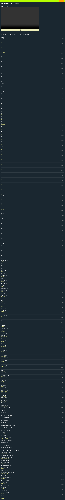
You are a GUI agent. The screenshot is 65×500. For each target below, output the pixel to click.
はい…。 (3, 168)
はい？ (2, 38)
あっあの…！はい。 (5, 377)
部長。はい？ (4, 290)
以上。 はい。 (4, 305)
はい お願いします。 (5, 435)
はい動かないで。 (5, 420)
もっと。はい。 (4, 320)
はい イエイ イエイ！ (6, 310)
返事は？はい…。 (5, 405)
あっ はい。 (3, 300)
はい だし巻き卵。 (5, 445)
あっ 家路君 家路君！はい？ (7, 470)
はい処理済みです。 (5, 460)
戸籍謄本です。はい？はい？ (7, 457)
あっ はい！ (3, 278)
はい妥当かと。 (4, 432)
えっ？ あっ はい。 (5, 375)
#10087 (2, 34)
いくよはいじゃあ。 (5, 490)
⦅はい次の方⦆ (4, 482)
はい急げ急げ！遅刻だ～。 (7, 477)
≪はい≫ (3, 73)
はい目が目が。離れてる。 (7, 415)
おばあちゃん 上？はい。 (6, 452)
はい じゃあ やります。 (6, 475)
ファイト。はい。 (5, 275)
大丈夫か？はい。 (5, 387)
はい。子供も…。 (5, 355)
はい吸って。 (4, 338)
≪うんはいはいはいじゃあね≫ (8, 425)
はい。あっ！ (4, 315)
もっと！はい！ (4, 322)
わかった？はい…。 (5, 380)
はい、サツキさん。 (5, 362)
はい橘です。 (4, 395)
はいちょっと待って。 (6, 495)
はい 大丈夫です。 (5, 367)
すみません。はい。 (5, 328)
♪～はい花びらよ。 (5, 348)
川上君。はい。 (4, 412)
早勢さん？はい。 (5, 385)
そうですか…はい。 (5, 442)
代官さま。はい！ (5, 333)
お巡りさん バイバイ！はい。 (8, 372)
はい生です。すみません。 (7, 455)
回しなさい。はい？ (5, 407)
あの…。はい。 (4, 308)
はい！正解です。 (5, 358)
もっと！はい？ (4, 325)
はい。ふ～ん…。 (5, 360)
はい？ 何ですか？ (5, 467)
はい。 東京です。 (5, 353)
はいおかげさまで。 (5, 430)
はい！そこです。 (5, 382)
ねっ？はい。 (4, 293)
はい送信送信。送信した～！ (7, 472)
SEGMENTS (6, 3)
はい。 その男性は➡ (5, 480)
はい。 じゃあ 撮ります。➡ (7, 427)
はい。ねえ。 (4, 273)
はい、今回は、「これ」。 (7, 437)
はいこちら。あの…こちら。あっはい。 (10, 450)
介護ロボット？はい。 (6, 390)
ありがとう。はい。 (5, 288)
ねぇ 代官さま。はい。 (6, 465)
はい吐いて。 (4, 340)
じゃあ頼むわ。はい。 (6, 422)
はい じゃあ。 (4, 285)
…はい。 (3, 225)
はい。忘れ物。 (4, 283)
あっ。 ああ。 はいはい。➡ (7, 343)
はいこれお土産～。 (5, 492)
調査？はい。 (4, 303)
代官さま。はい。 (5, 402)
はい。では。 (4, 497)
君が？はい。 (4, 370)
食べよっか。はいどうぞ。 (7, 447)
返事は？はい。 (4, 335)
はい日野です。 (4, 365)
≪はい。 (3, 43)
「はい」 (3, 218)
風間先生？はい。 (5, 397)
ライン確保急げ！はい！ (6, 440)
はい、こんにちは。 (5, 313)
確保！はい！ (4, 295)
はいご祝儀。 (4, 345)
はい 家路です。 (4, 350)
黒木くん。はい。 (5, 400)
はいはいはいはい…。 (6, 260)
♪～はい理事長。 (4, 410)
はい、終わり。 (4, 270)
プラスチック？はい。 (6, 298)
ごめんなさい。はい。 (6, 330)
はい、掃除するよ (5, 417)
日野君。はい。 (4, 392)
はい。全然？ (4, 280)
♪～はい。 (3, 83)
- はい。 (3, 48)
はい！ (2, 161)
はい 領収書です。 (5, 485)
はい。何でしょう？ (5, 462)
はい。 (2, 41)
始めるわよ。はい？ (5, 487)
